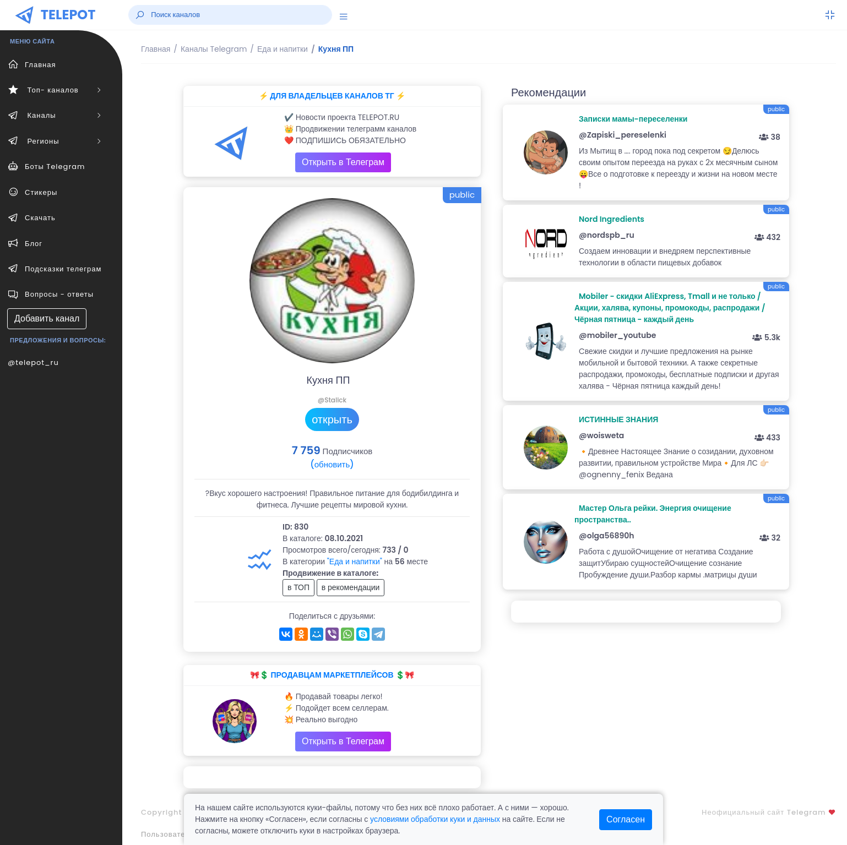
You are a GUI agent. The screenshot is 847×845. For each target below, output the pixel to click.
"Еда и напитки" (354, 561)
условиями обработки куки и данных (435, 819)
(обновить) (332, 464)
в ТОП (298, 587)
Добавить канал (46, 318)
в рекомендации (351, 587)
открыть (332, 419)
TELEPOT (68, 15)
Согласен (625, 819)
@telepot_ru (33, 362)
